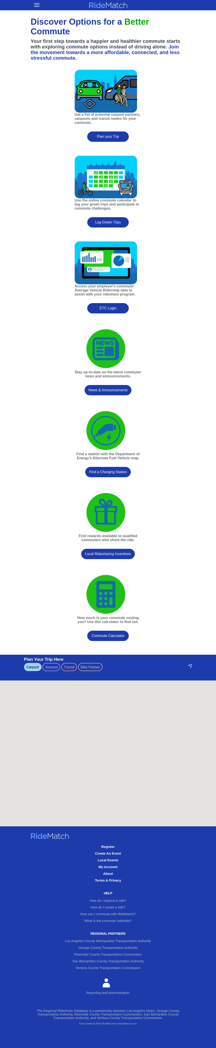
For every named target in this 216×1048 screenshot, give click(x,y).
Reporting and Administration (108, 986)
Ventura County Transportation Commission (107, 968)
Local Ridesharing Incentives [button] (108, 554)
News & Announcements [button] (107, 390)
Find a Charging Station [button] (108, 472)
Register (108, 847)
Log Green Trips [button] (108, 222)
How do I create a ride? (108, 907)
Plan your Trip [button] (108, 136)
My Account (107, 867)
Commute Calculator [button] (108, 636)
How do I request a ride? (108, 900)
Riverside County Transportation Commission (108, 954)
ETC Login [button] (108, 308)
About (108, 873)
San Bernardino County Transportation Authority (108, 961)
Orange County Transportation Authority (107, 948)
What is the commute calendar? (108, 921)
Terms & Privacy (108, 880)
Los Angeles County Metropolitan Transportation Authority (108, 941)
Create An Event (108, 853)
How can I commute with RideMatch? (108, 914)
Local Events (108, 860)
